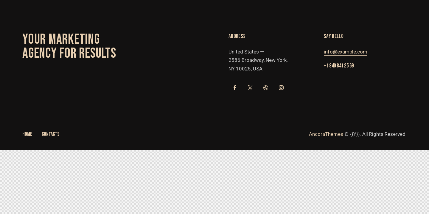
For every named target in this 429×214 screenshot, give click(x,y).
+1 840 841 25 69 (339, 66)
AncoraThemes (326, 134)
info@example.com (345, 52)
